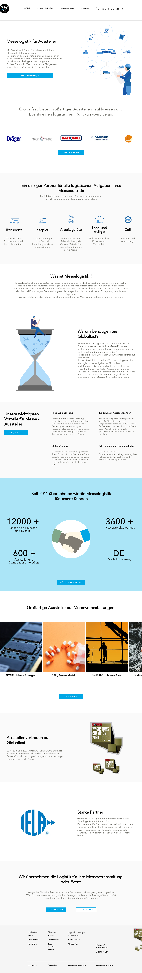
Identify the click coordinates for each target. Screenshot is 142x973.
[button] (45, 8)
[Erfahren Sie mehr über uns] (71, 582)
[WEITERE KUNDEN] (71, 152)
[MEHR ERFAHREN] (86, 909)
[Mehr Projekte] (71, 696)
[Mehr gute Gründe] (16, 432)
